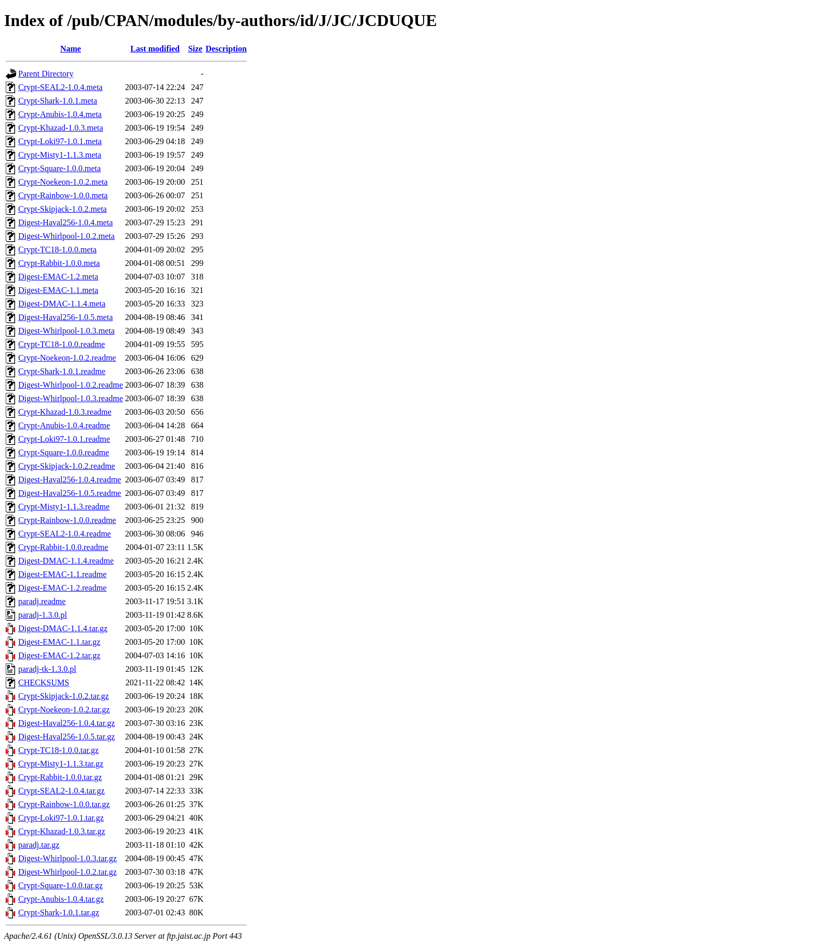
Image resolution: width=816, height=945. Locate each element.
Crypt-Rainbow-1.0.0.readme (67, 520)
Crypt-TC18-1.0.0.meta (57, 249)
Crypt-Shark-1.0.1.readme (62, 371)
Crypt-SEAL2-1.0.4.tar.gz (61, 790)
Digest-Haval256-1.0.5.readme (69, 493)
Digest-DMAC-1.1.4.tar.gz (63, 628)
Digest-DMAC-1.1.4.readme (66, 560)
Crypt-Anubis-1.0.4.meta (59, 114)
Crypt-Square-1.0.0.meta (59, 168)
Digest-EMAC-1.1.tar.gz (59, 641)
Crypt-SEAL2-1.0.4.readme (64, 533)
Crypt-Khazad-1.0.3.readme (64, 411)
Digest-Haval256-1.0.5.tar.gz (66, 736)
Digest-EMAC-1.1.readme (62, 574)
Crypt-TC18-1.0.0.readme (61, 344)
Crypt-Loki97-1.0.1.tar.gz (61, 817)
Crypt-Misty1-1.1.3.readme (64, 506)
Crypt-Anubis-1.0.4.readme (64, 425)
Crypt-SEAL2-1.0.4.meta (60, 87)
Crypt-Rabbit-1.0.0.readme (63, 547)
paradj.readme (42, 601)
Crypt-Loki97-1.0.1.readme (64, 439)
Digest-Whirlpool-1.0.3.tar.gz (67, 858)
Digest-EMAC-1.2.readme (62, 587)
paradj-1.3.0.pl (42, 614)
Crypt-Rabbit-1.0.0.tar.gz (60, 777)
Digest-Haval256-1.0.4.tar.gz (66, 723)
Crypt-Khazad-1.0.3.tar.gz (61, 831)
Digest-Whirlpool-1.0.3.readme (70, 398)
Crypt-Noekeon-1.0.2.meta (63, 181)
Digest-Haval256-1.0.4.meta (65, 222)
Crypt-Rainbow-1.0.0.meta (63, 195)
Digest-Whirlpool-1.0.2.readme (70, 384)
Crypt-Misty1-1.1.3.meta (59, 154)
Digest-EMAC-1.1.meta (58, 290)
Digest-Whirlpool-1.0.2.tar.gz (67, 871)
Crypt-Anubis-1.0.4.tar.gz (61, 899)
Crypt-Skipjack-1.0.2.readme (66, 466)
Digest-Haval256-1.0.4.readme (69, 479)
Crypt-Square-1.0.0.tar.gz (60, 885)
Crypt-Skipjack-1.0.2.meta (62, 209)
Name (70, 48)
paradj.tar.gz (38, 844)
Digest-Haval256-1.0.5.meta (65, 317)
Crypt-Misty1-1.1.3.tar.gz (61, 763)
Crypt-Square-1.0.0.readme (63, 452)
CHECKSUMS (43, 682)
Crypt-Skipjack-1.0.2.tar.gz (63, 696)
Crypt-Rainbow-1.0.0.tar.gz (64, 804)
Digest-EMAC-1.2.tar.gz (59, 655)
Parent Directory (45, 73)
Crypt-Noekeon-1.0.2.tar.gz (64, 709)
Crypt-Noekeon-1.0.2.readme (67, 357)
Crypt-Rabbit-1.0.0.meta (59, 263)
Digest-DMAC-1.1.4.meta (62, 303)
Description (226, 48)
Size (195, 48)
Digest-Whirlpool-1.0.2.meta (66, 236)
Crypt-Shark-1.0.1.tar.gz (58, 912)
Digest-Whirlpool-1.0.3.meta (66, 330)
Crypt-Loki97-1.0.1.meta (59, 141)
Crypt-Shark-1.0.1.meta (57, 100)
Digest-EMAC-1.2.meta (58, 276)
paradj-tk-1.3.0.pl (47, 669)
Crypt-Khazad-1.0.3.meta (60, 127)
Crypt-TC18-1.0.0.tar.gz (58, 750)
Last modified (155, 48)
